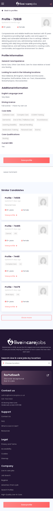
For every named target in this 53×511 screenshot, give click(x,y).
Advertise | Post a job (9, 485)
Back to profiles (10, 10)
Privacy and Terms (9, 444)
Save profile (26, 504)
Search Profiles (7, 490)
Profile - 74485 (12, 225)
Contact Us (6, 416)
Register (4, 480)
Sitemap (4, 458)
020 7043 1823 (7, 399)
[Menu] (2, 3)
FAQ (3, 421)
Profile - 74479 (12, 286)
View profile (11, 215)
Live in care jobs (7, 470)
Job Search (6, 475)
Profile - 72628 (11, 19)
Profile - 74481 (12, 256)
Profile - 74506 (12, 197)
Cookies (4, 454)
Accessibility (6, 449)
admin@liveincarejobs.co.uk (13, 395)
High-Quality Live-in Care (11, 494)
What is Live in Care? (9, 426)
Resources (5, 431)
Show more (26, 317)
